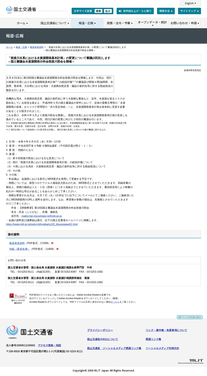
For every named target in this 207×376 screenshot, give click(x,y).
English (189, 3)
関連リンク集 (153, 340)
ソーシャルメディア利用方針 (162, 349)
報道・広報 (21, 47)
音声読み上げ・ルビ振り (137, 11)
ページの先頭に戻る (190, 319)
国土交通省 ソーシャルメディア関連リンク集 (114, 349)
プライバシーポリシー (100, 331)
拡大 (107, 11)
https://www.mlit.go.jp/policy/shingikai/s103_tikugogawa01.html (42, 224)
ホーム (9, 47)
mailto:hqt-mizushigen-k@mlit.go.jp (42, 216)
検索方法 (164, 11)
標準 (98, 11)
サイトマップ (188, 11)
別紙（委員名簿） (19, 249)
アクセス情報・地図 (49, 346)
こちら (116, 302)
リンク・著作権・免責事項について (166, 331)
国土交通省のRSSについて (102, 340)
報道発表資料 (37, 47)
